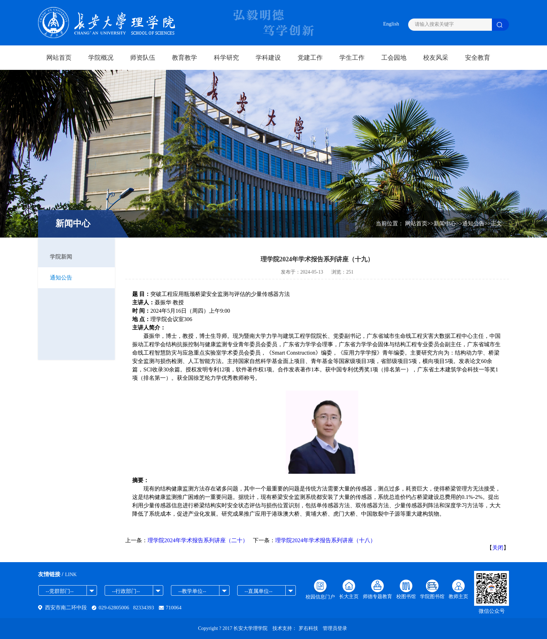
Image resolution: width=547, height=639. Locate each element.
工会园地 (393, 57)
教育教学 (184, 57)
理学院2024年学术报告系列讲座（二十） (198, 540)
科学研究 (226, 57)
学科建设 (268, 57)
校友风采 (435, 57)
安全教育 (477, 57)
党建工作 (310, 57)
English (391, 24)
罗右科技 (308, 628)
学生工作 (352, 57)
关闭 (497, 548)
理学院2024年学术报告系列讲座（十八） (325, 540)
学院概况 (100, 57)
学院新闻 (61, 257)
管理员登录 (335, 628)
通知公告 (61, 278)
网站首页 (59, 57)
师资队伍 (142, 57)
